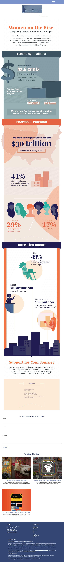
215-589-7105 (43, 16)
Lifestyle (34, 534)
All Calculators (36, 538)
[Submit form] (5, 448)
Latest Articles (36, 535)
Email (4, 427)
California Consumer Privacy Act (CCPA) (41, 550)
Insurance (35, 530)
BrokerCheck (31, 541)
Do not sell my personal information (29, 551)
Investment (35, 527)
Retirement (35, 526)
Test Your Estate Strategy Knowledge (16, 480)
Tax (33, 531)
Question (4, 435)
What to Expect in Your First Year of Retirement (16, 512)
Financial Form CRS (12, 539)
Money (34, 532)
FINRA (23, 555)
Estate (34, 528)
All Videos (35, 536)
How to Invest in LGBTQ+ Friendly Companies (47, 480)
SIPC (24, 555)
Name (4, 418)
